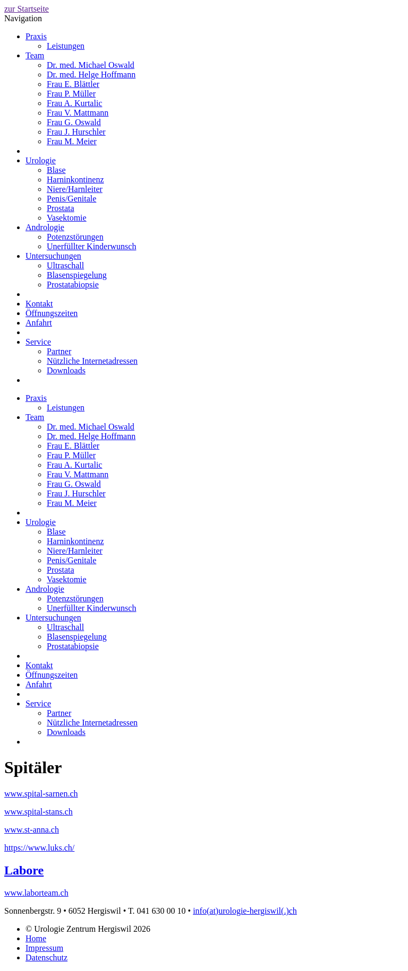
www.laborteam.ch (36, 892)
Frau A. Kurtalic (74, 103)
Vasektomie (67, 217)
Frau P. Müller (71, 93)
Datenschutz (46, 957)
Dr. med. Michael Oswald (90, 64)
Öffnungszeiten (52, 313)
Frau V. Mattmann (77, 112)
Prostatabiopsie (73, 284)
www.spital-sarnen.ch (41, 793)
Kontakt (39, 303)
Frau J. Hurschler (76, 131)
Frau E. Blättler (73, 84)
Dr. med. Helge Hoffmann (91, 74)
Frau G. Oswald (74, 122)
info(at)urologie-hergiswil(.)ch (245, 910)
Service (38, 341)
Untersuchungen (53, 255)
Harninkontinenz (75, 179)
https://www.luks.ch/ (39, 847)
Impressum (44, 947)
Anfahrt (39, 322)
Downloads (66, 370)
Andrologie (45, 227)
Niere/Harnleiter (75, 189)
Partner (59, 351)
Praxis (36, 36)
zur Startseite (26, 8)
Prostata (60, 208)
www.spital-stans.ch (38, 811)
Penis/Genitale (71, 198)
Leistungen (65, 45)
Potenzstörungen (75, 236)
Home (36, 938)
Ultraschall (65, 265)
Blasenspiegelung (77, 274)
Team (35, 55)
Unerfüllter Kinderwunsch (91, 246)
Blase (56, 169)
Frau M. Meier (72, 141)
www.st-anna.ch (31, 829)
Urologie (41, 160)
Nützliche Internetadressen (92, 360)
